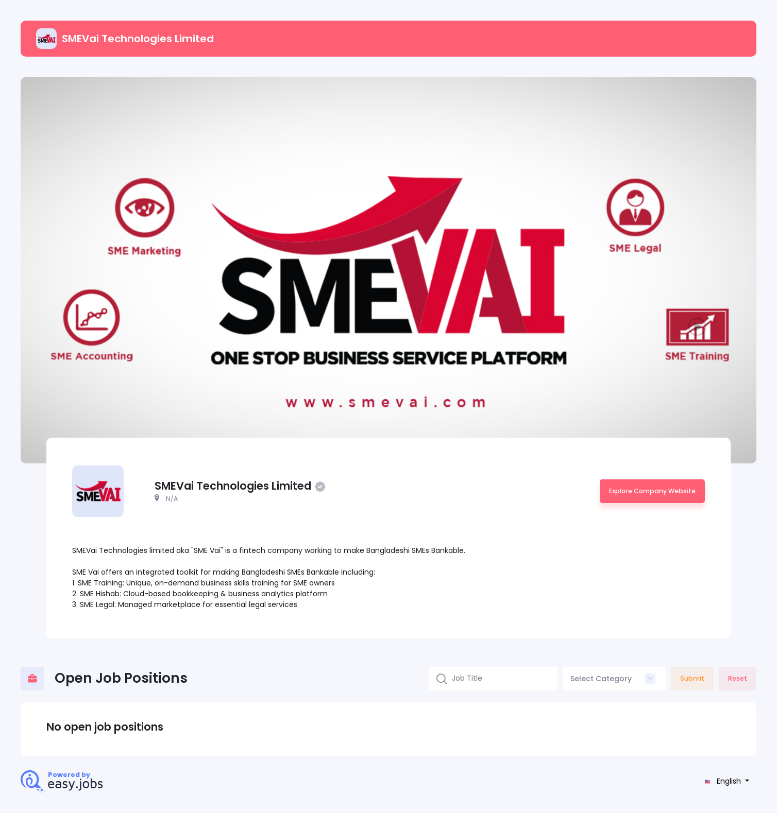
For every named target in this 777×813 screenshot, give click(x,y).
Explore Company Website (652, 491)
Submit (692, 678)
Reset (737, 678)
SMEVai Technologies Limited (125, 38)
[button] (725, 781)
